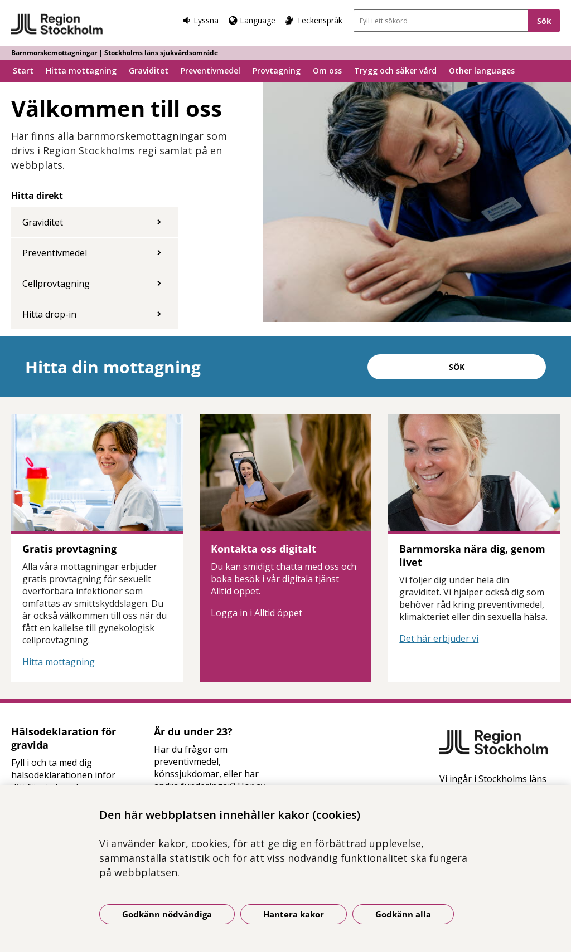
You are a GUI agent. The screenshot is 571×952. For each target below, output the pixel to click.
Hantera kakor (293, 914)
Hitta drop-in (49, 314)
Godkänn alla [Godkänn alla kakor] (403, 914)
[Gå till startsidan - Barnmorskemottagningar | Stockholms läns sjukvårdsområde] (57, 24)
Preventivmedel (210, 70)
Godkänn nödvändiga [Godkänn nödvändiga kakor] (167, 914)
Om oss (327, 70)
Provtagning (277, 70)
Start (23, 70)
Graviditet (148, 70)
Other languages (482, 70)
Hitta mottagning (81, 70)
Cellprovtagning (56, 283)
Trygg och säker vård (395, 70)
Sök (456, 367)
